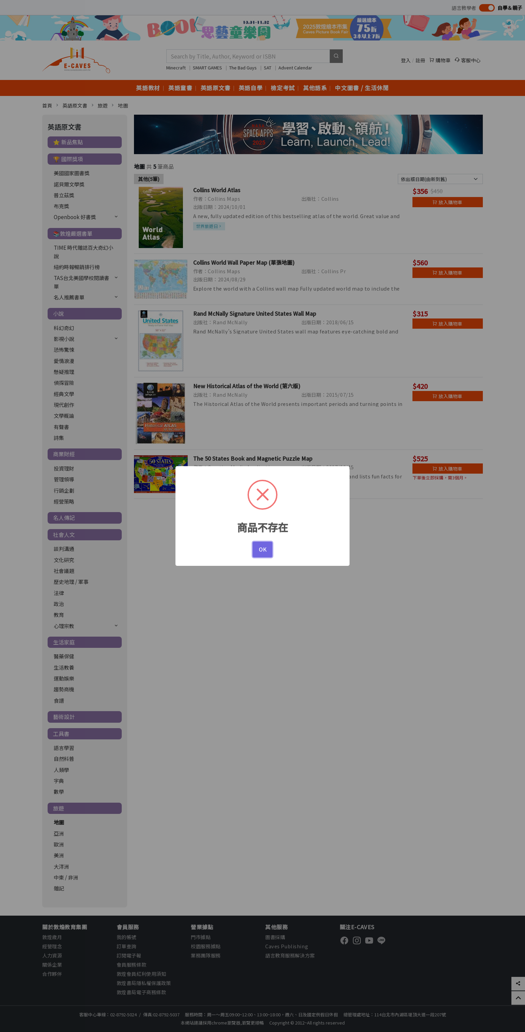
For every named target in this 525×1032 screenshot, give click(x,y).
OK (263, 549)
